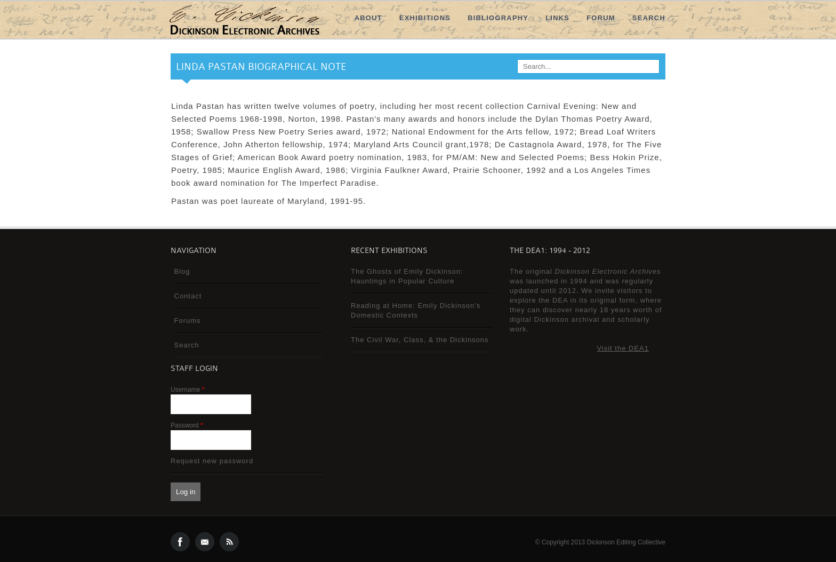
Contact (188, 296)
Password (187, 425)
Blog (182, 271)
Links (557, 18)
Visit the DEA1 (623, 348)
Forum (600, 18)
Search (648, 18)
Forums (187, 320)
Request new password (212, 461)
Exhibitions (425, 18)
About (368, 18)
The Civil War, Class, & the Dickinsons (420, 340)
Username (187, 389)
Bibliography (498, 18)
